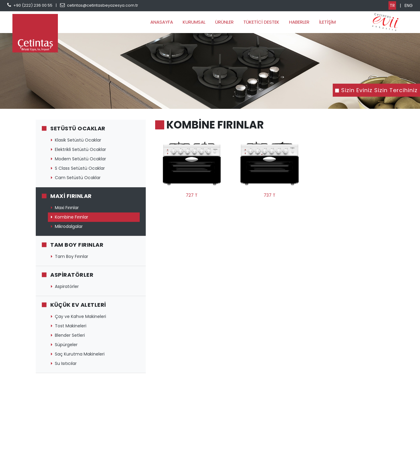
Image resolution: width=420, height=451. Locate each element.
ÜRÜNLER (224, 22)
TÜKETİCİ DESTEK (261, 22)
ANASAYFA (161, 22)
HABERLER (299, 22)
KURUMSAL (194, 22)
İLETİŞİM (327, 22)
